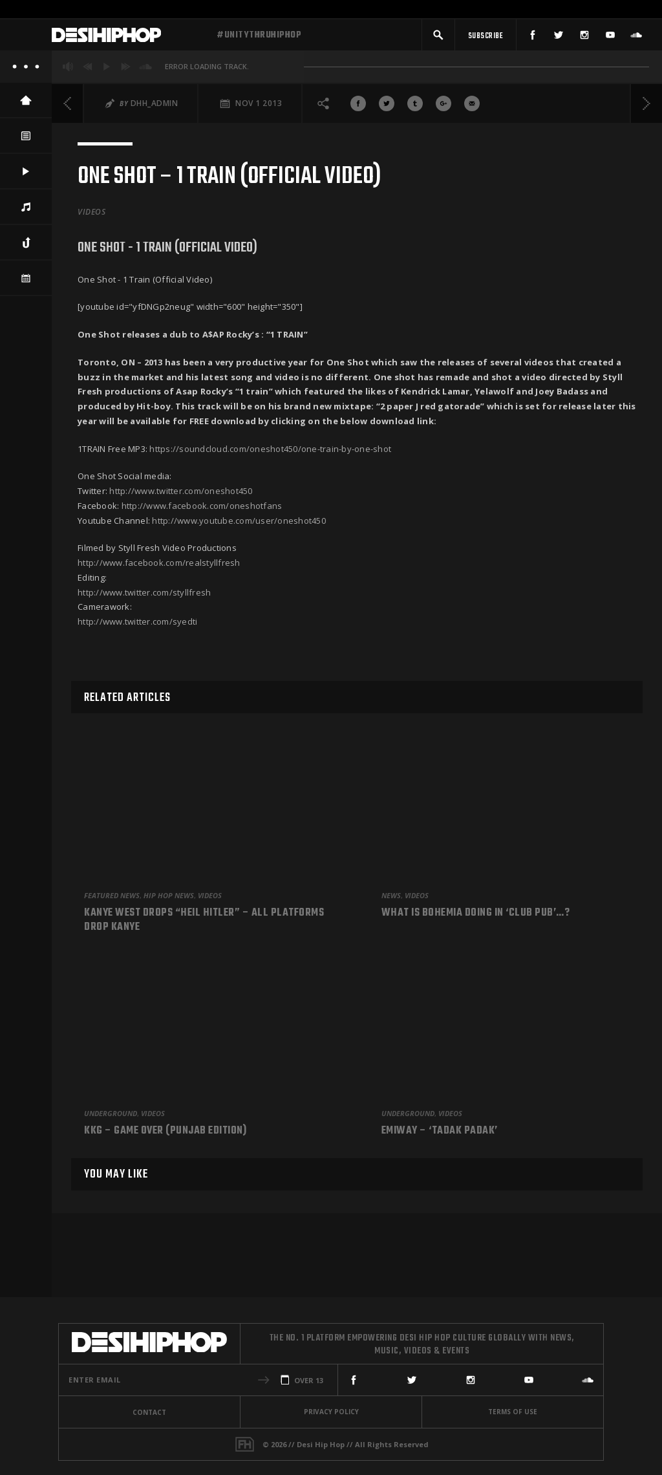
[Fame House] (244, 1444)
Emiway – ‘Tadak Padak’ (439, 1132)
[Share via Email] (472, 108)
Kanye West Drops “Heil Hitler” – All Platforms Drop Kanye (204, 920)
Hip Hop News (169, 895)
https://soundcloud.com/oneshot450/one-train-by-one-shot (270, 453)
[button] (438, 37)
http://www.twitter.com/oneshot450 (180, 495)
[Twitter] (558, 37)
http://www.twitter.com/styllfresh (144, 597)
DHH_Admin (154, 107)
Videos (91, 216)
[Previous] (68, 108)
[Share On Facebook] (358, 108)
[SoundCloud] (636, 37)
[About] (26, 71)
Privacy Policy (331, 1411)
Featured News (112, 895)
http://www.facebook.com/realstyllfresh (159, 567)
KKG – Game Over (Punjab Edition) (165, 1132)
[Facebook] (533, 37)
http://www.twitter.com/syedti (137, 626)
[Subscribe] (485, 37)
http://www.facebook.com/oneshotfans (202, 510)
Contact (149, 1412)
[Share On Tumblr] (415, 108)
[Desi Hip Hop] (129, 37)
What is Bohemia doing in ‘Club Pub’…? (475, 914)
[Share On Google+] (443, 108)
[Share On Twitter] (386, 108)
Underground (110, 1113)
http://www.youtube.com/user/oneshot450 (239, 525)
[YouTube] (610, 37)
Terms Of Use (512, 1411)
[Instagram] (584, 37)
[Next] (646, 108)
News (391, 895)
